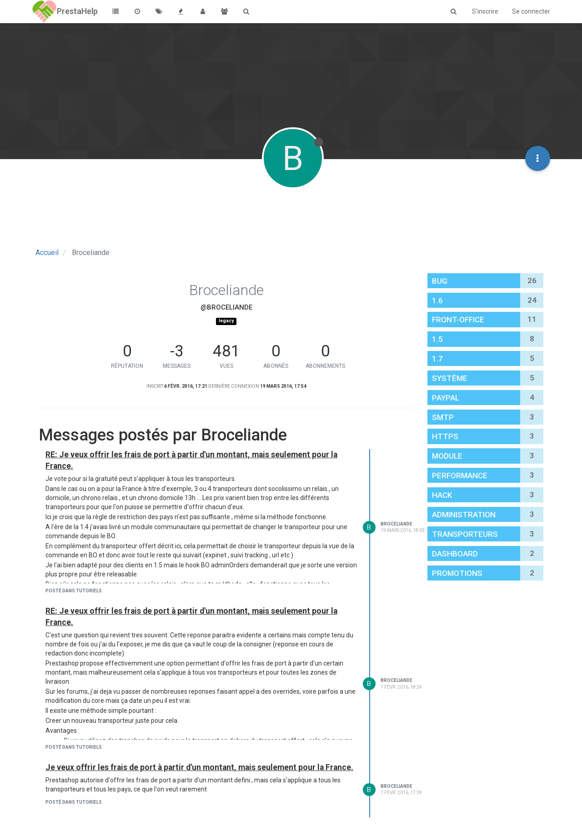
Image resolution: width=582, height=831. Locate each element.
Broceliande (396, 523)
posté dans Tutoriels (73, 590)
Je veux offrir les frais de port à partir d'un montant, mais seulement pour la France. (199, 767)
